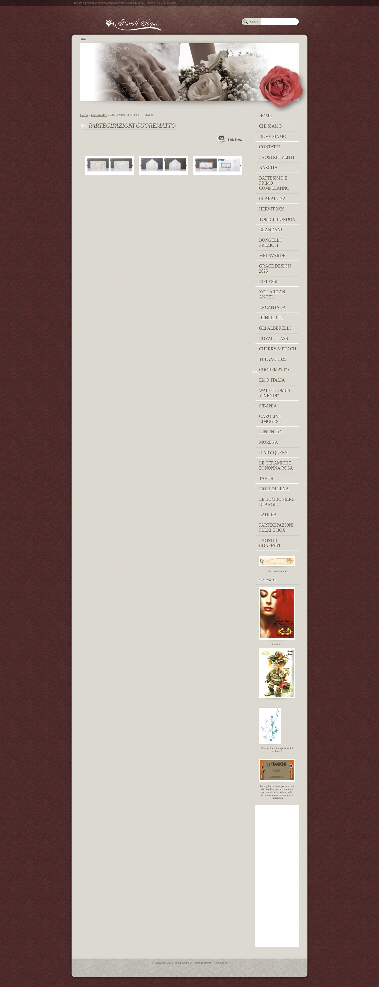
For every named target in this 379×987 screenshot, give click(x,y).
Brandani (270, 229)
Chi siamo (270, 126)
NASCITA (268, 167)
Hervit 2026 (271, 209)
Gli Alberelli (275, 328)
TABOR (266, 478)
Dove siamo (272, 136)
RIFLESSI (268, 281)
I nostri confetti (269, 543)
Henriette (271, 317)
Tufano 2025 (272, 359)
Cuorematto (99, 115)
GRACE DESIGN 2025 (275, 269)
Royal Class (273, 338)
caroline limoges (270, 419)
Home (84, 115)
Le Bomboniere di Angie (276, 502)
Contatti (269, 147)
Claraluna (272, 198)
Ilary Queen (273, 452)
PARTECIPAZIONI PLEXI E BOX (276, 528)
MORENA (268, 442)
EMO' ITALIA (272, 380)
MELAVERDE (272, 255)
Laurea (268, 514)
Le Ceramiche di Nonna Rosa (276, 466)
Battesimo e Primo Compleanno (274, 183)
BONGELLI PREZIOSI (270, 243)
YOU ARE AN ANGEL (272, 294)
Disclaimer (220, 962)
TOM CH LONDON (277, 219)
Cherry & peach (277, 349)
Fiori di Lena (274, 488)
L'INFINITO (270, 431)
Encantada (272, 307)
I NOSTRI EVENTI (276, 157)
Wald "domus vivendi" (274, 393)
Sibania (268, 406)
